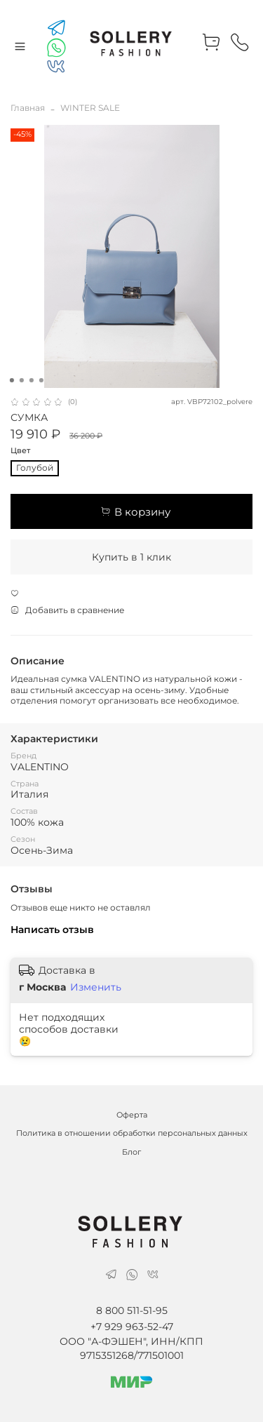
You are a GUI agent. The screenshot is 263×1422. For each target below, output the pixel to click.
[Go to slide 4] (41, 380)
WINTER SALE (90, 107)
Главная (28, 107)
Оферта (131, 1115)
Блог (131, 1152)
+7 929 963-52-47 (131, 1326)
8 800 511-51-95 (132, 1310)
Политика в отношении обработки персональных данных (132, 1133)
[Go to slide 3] (31, 380)
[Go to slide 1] (11, 380)
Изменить (95, 987)
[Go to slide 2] (21, 380)
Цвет (20, 451)
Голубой (34, 467)
